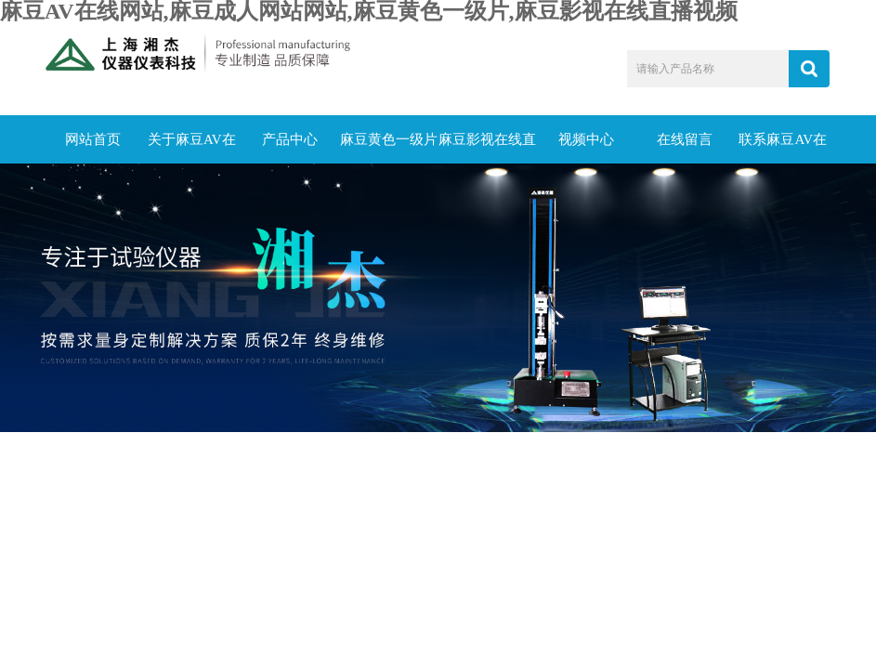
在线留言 (685, 139)
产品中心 (290, 139)
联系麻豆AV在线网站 (783, 148)
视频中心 (586, 139)
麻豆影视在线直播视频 (487, 148)
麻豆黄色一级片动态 (389, 148)
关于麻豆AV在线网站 (192, 148)
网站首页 (93, 139)
